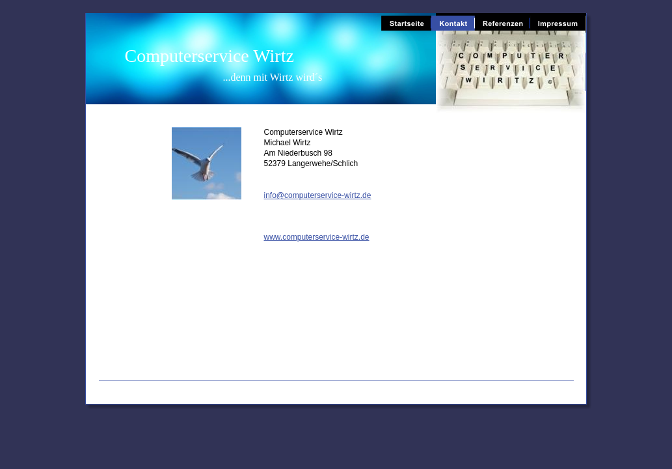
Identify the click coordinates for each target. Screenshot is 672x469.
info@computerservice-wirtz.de (317, 195)
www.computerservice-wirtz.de (317, 237)
